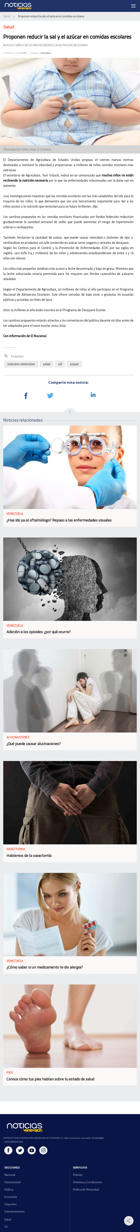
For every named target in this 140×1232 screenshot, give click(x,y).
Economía (10, 1197)
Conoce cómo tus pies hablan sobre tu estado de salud (50, 1079)
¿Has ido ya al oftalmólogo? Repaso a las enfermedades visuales (58, 520)
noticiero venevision (21, 364)
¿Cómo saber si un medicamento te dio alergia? (44, 967)
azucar (74, 364)
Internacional (12, 1182)
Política (8, 1189)
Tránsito (78, 1175)
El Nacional (38, 336)
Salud (6, 16)
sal (60, 364)
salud (46, 364)
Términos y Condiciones (87, 1182)
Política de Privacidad (86, 1189)
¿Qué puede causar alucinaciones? (33, 744)
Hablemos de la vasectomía (28, 855)
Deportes (10, 1204)
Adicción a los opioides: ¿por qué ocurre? (38, 632)
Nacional (9, 1175)
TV (6, 1227)
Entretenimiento (14, 1211)
